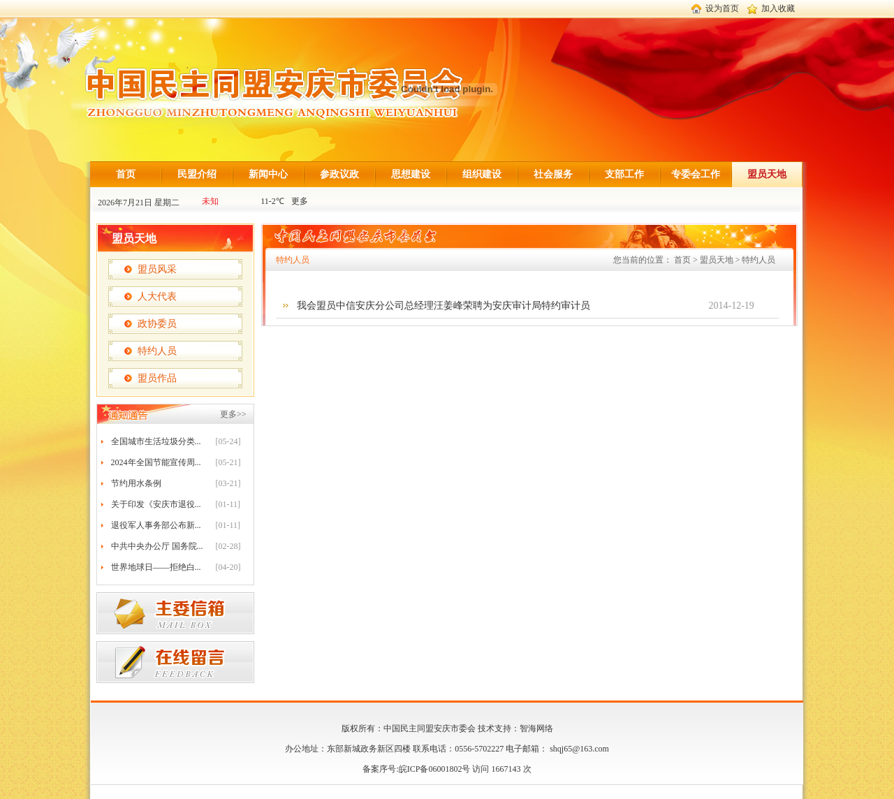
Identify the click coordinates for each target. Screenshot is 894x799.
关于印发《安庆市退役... (156, 504)
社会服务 (553, 174)
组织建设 (481, 174)
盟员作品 (157, 378)
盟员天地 (766, 174)
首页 (125, 174)
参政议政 (339, 174)
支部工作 (624, 174)
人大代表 (157, 296)
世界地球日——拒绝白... (156, 567)
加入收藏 (778, 8)
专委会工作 (695, 174)
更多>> (233, 414)
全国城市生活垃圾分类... (156, 441)
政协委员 (157, 323)
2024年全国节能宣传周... (156, 462)
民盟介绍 (197, 174)
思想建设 (410, 174)
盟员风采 (157, 269)
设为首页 (722, 8)
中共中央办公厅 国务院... (157, 546)
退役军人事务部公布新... (156, 525)
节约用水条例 (136, 483)
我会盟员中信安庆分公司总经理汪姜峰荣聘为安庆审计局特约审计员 (443, 305)
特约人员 (157, 351)
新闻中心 (268, 174)
